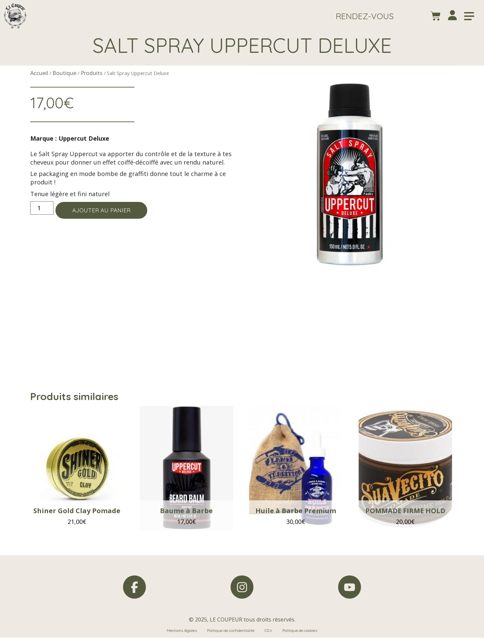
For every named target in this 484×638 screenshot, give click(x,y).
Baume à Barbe (186, 510)
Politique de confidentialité (230, 630)
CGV (268, 630)
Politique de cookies (300, 630)
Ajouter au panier (104, 210)
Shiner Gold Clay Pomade (76, 510)
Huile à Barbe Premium (295, 510)
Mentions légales (182, 630)
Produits (92, 73)
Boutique (64, 73)
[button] (364, 16)
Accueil (39, 73)
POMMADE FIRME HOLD (405, 510)
